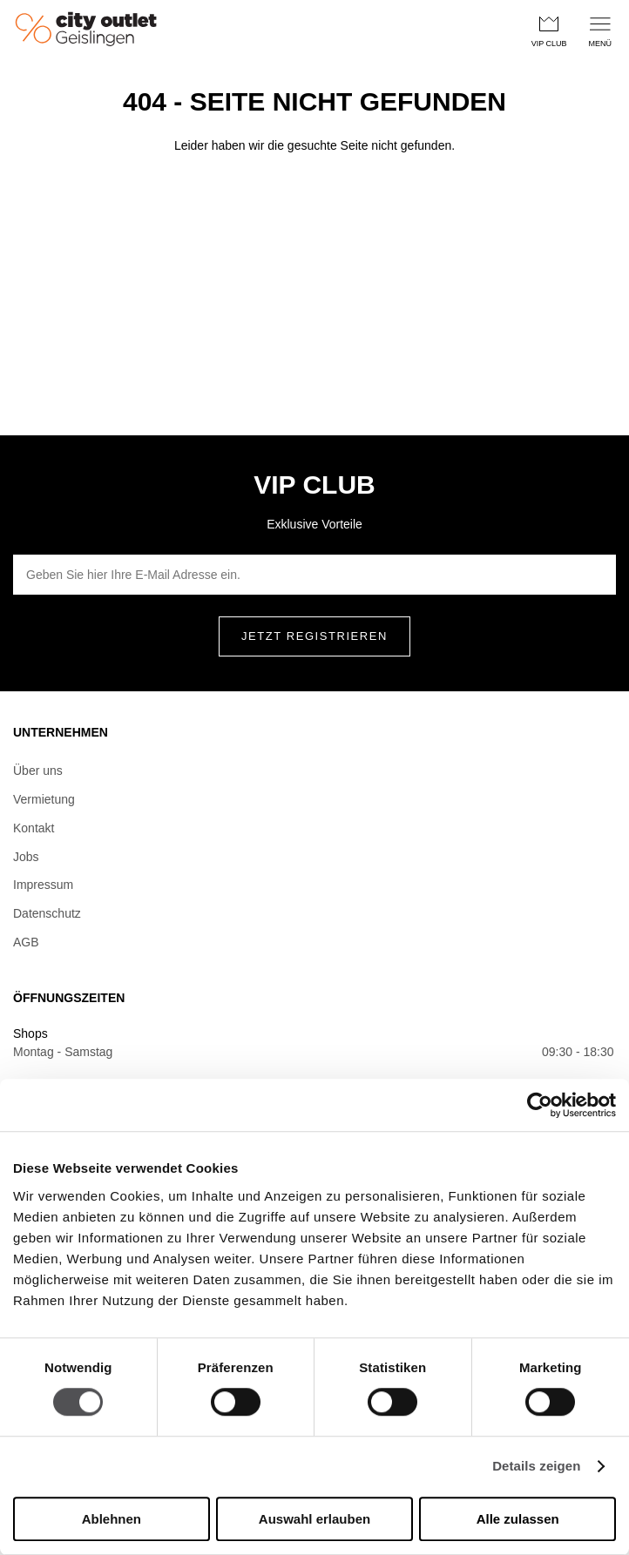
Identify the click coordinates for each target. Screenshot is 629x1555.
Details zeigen (536, 1466)
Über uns (38, 771)
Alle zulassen (518, 1518)
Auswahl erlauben (314, 1518)
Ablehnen (111, 1518)
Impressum (43, 885)
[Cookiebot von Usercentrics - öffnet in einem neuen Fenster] (539, 1105)
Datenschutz (47, 913)
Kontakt (33, 828)
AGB (26, 942)
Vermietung (44, 799)
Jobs (26, 857)
